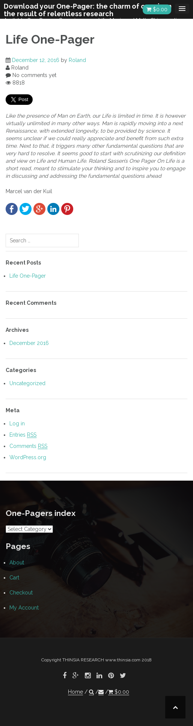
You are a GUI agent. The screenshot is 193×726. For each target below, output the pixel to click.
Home (75, 692)
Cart (14, 578)
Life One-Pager (27, 276)
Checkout (21, 593)
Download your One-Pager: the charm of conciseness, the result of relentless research (94, 10)
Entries (22, 435)
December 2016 (29, 343)
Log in (17, 423)
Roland (77, 60)
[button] (91, 692)
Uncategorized (27, 383)
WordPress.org (27, 457)
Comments (28, 446)
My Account (24, 608)
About (16, 563)
